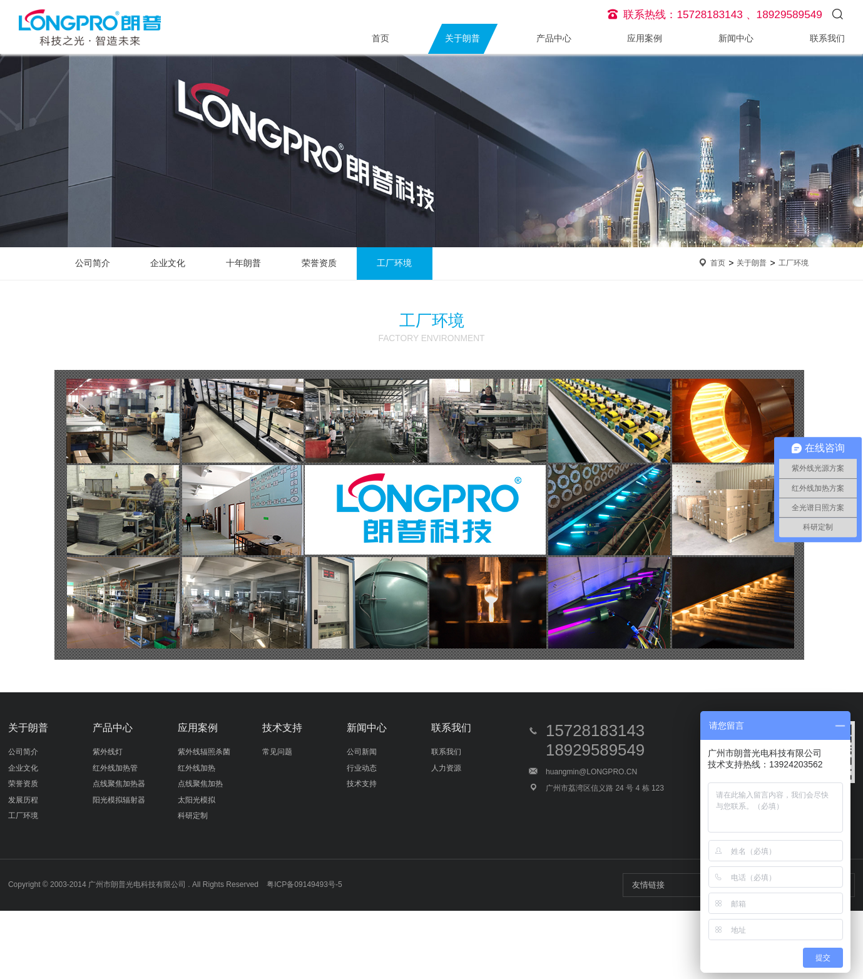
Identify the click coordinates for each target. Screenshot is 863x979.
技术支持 (282, 727)
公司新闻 (362, 751)
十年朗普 (243, 263)
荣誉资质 (319, 263)
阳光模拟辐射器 (119, 800)
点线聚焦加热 (200, 783)
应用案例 (644, 38)
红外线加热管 (115, 768)
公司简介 (92, 263)
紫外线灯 (108, 751)
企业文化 (167, 263)
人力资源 (446, 768)
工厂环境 (394, 263)
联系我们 (827, 38)
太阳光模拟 (196, 800)
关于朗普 (462, 38)
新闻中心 (735, 38)
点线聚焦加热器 (119, 783)
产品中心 (553, 38)
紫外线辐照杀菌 (204, 751)
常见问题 (277, 751)
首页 (380, 38)
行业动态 (362, 768)
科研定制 (193, 815)
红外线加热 (196, 768)
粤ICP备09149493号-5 (304, 884)
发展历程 (23, 800)
